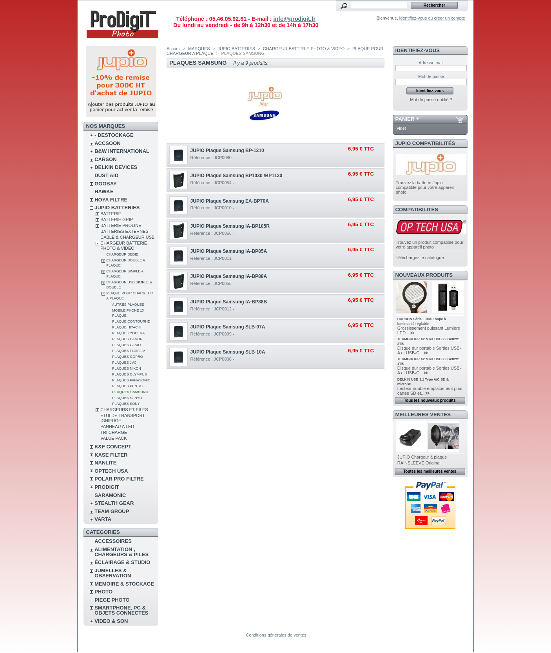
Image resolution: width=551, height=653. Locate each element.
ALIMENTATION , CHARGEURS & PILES (121, 551)
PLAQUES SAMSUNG (130, 392)
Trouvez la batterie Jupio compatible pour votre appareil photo (425, 187)
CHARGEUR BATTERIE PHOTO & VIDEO (123, 245)
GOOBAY (105, 184)
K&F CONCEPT (112, 447)
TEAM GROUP (111, 511)
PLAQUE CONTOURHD (131, 321)
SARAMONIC (110, 495)
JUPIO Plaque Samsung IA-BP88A (228, 276)
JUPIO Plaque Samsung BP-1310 (227, 150)
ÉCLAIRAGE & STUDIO (122, 562)
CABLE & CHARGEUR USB (127, 237)
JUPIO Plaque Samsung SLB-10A (227, 352)
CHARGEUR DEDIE (122, 254)
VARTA (102, 519)
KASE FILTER (110, 455)
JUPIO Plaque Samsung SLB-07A (227, 327)
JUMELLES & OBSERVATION (112, 573)
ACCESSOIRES (113, 541)
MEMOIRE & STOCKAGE (124, 584)
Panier (405, 119)
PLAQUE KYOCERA (128, 333)
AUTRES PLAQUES (128, 305)
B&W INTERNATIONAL (121, 151)
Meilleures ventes (423, 414)
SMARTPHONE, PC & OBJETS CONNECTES (121, 610)
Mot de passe (431, 76)
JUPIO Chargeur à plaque (422, 457)
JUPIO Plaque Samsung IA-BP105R (230, 226)
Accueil (173, 48)
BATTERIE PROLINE (120, 225)
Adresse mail (431, 62)
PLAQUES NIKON (126, 368)
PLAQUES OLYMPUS (129, 374)
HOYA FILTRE (110, 200)
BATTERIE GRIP (116, 219)
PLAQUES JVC (124, 363)
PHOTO (103, 592)
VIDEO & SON (111, 621)
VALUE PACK (113, 438)
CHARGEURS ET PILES (124, 409)
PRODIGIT (106, 487)
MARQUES (199, 48)
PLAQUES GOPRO (127, 357)
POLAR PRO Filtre (118, 479)
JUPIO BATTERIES (117, 207)
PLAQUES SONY (126, 404)
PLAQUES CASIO (126, 345)
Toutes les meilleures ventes (429, 471)
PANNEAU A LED (117, 426)
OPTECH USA (111, 471)
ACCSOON (107, 143)
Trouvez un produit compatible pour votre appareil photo (430, 244)
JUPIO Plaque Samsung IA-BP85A (228, 251)
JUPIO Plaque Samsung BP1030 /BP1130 (236, 175)
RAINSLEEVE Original (418, 463)
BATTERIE (110, 213)
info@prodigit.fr (294, 19)
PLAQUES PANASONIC (131, 380)
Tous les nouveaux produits (430, 400)
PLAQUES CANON (127, 339)
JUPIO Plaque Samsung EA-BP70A (229, 201)
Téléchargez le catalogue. (420, 257)
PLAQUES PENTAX (127, 386)
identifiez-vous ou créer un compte (432, 18)
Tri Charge (113, 432)
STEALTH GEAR (114, 503)
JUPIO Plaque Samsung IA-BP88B (228, 302)
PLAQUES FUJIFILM (128, 351)
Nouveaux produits (424, 275)
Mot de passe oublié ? (431, 99)
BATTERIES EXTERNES (124, 231)
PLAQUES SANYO (127, 398)
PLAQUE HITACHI (126, 327)
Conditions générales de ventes (276, 635)
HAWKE (103, 191)
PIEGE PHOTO (111, 600)
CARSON (105, 159)
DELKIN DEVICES (115, 167)
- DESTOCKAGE (113, 135)
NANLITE (105, 463)
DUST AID (106, 175)
